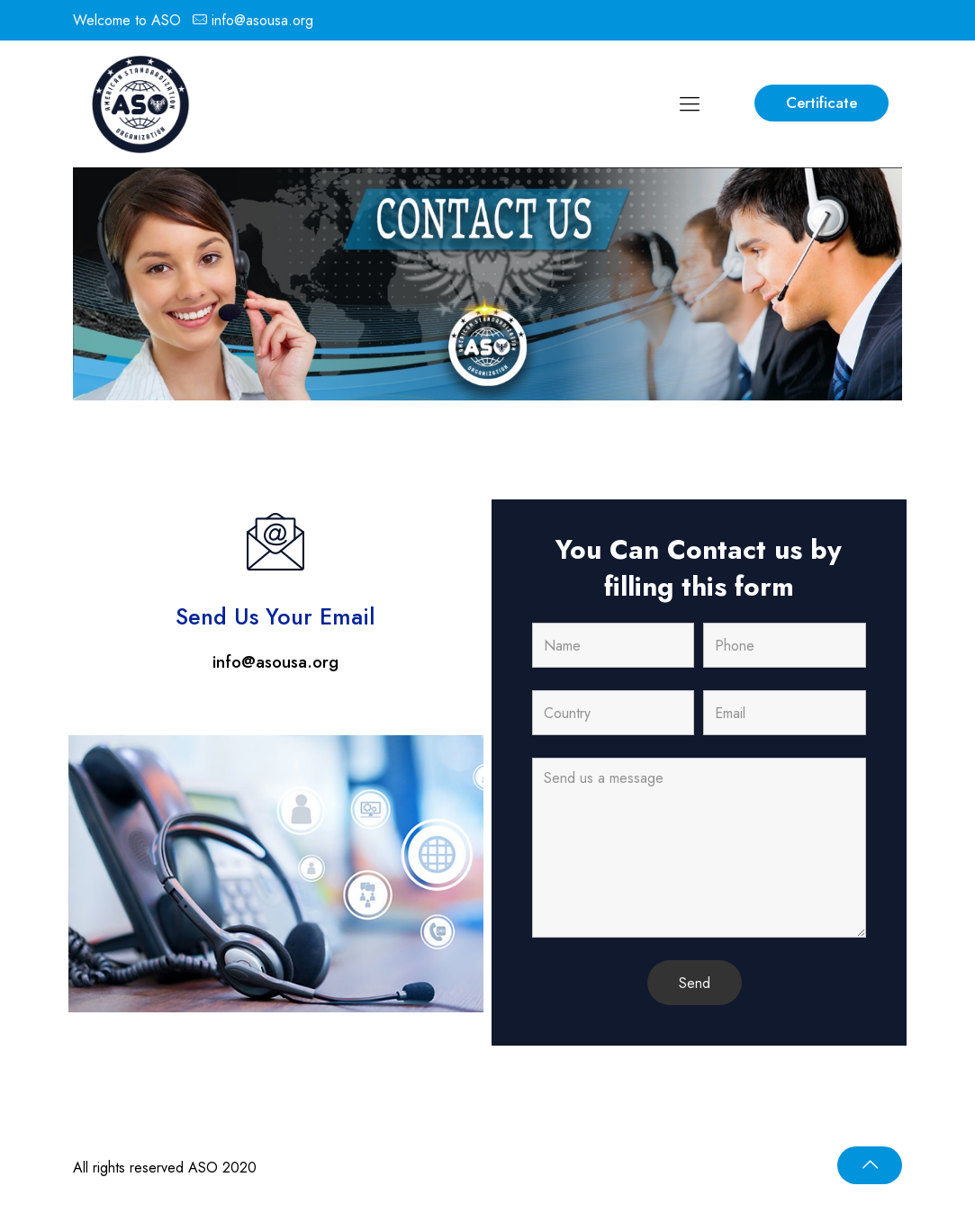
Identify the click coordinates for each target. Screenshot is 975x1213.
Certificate (821, 102)
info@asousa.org (262, 20)
